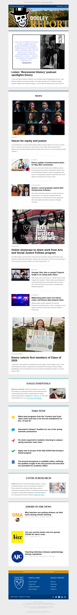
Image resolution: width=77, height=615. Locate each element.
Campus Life (31, 584)
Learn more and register (34, 398)
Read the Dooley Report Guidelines (38, 608)
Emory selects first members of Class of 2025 (36, 359)
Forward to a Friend (24, 596)
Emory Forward (32, 581)
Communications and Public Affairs (45, 606)
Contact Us (53, 589)
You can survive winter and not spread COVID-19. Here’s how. (42, 533)
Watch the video (39, 495)
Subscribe (53, 586)
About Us (53, 581)
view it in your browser (47, 2)
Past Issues (54, 584)
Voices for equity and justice (29, 140)
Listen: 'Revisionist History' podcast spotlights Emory (33, 73)
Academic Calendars (34, 586)
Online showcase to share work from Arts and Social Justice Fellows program (37, 251)
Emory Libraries (32, 589)
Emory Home (13, 596)
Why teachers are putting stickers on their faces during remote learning (44, 513)
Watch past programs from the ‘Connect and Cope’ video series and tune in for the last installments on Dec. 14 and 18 (40, 418)
